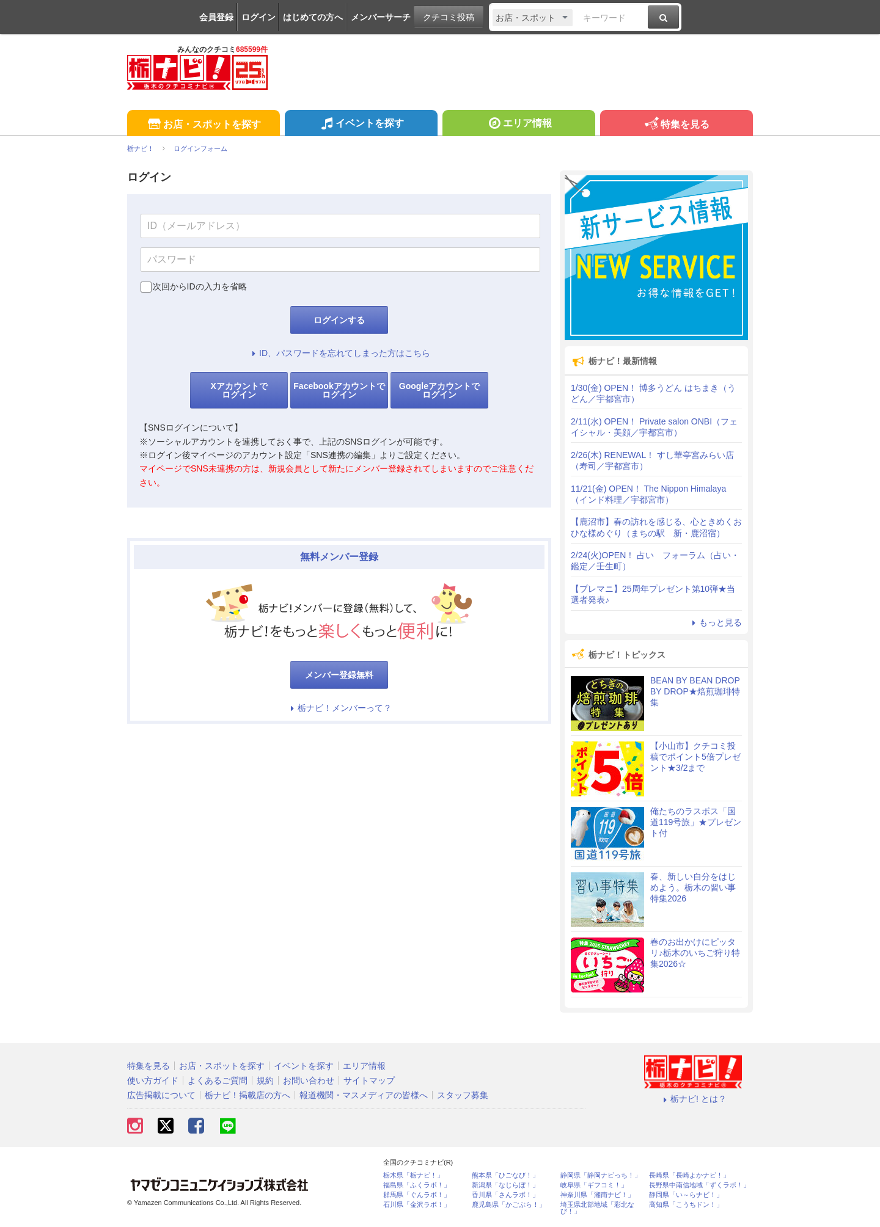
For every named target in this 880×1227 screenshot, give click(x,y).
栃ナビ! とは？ (693, 1099)
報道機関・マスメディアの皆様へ (363, 1095)
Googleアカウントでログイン (439, 390)
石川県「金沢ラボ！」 (416, 1204)
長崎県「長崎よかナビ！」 (689, 1175)
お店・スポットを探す (203, 124)
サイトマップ (369, 1080)
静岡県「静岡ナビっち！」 (600, 1175)
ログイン (258, 17)
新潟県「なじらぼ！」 (505, 1185)
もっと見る (715, 622)
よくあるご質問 (218, 1080)
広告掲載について (161, 1095)
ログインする (339, 320)
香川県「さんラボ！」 (505, 1195)
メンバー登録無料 (339, 675)
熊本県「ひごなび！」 (505, 1175)
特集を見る (676, 124)
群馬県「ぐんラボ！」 (416, 1195)
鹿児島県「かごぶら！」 (509, 1204)
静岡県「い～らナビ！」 (686, 1195)
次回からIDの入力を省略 (200, 286)
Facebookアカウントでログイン (338, 390)
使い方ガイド (152, 1080)
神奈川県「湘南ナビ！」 (597, 1195)
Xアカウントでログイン (238, 390)
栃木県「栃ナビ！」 (413, 1175)
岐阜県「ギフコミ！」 (594, 1185)
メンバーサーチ (381, 17)
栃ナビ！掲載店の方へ (247, 1095)
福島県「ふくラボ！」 (416, 1185)
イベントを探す (360, 124)
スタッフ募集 (462, 1095)
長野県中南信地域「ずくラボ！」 (699, 1185)
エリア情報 (518, 124)
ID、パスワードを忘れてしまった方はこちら (339, 353)
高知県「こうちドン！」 (686, 1204)
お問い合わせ (308, 1080)
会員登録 (216, 17)
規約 (265, 1080)
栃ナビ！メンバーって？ (339, 708)
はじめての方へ (313, 17)
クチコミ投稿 (448, 17)
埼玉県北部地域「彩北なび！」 (597, 1208)
